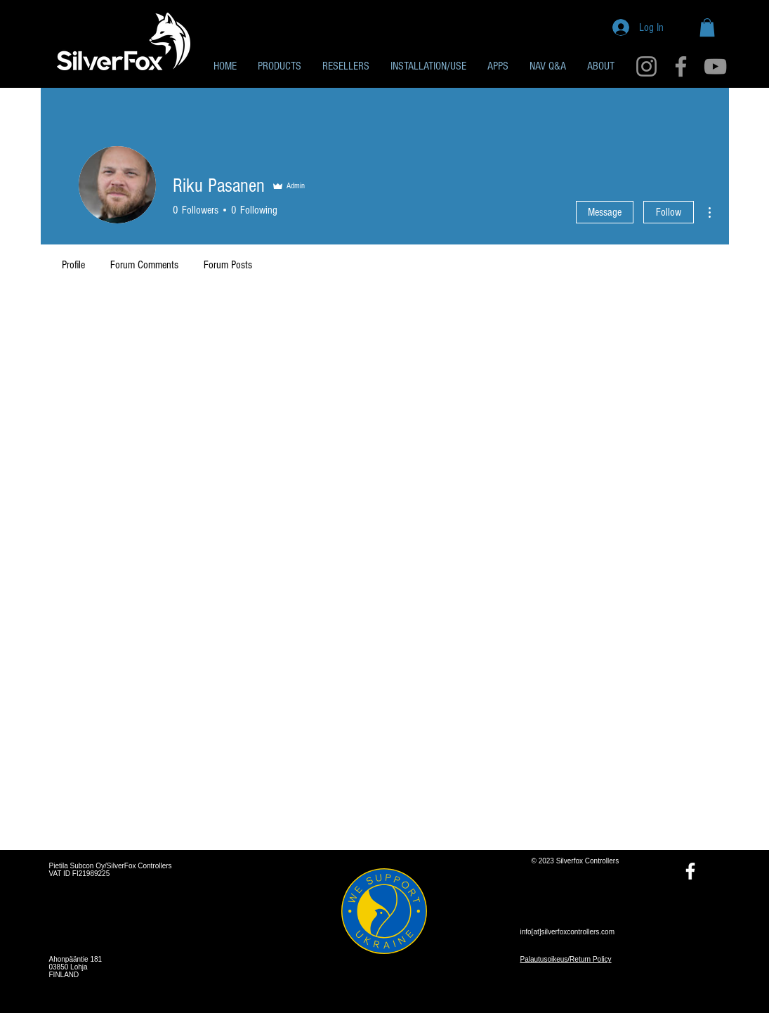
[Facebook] (681, 66)
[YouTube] (715, 66)
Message (605, 212)
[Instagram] (646, 66)
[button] (707, 27)
